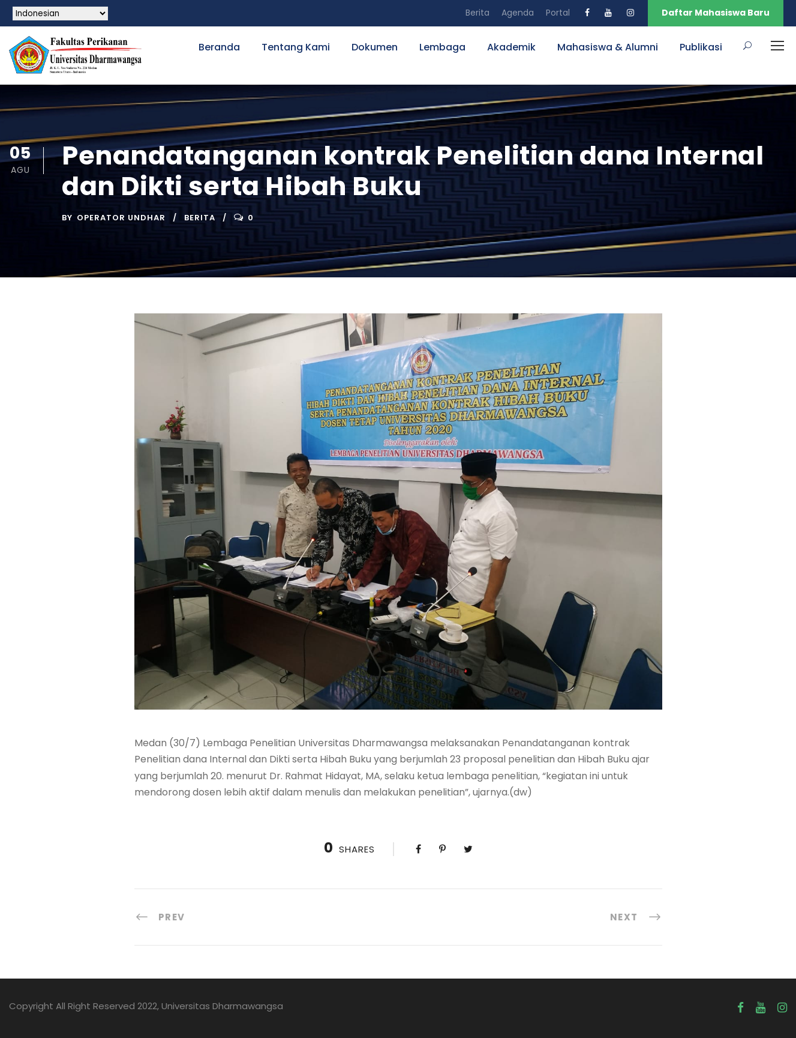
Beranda (219, 47)
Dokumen (375, 47)
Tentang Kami (296, 47)
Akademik (511, 47)
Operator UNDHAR (121, 217)
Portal (558, 13)
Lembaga (442, 47)
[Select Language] (60, 13)
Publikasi (701, 47)
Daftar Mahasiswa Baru (716, 13)
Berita (477, 13)
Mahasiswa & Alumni (607, 47)
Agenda (517, 13)
